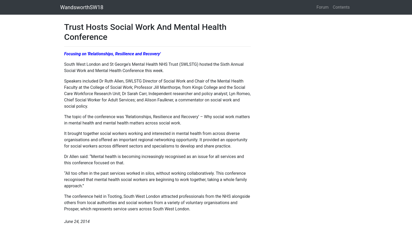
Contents (341, 7)
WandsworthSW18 (81, 7)
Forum (323, 7)
